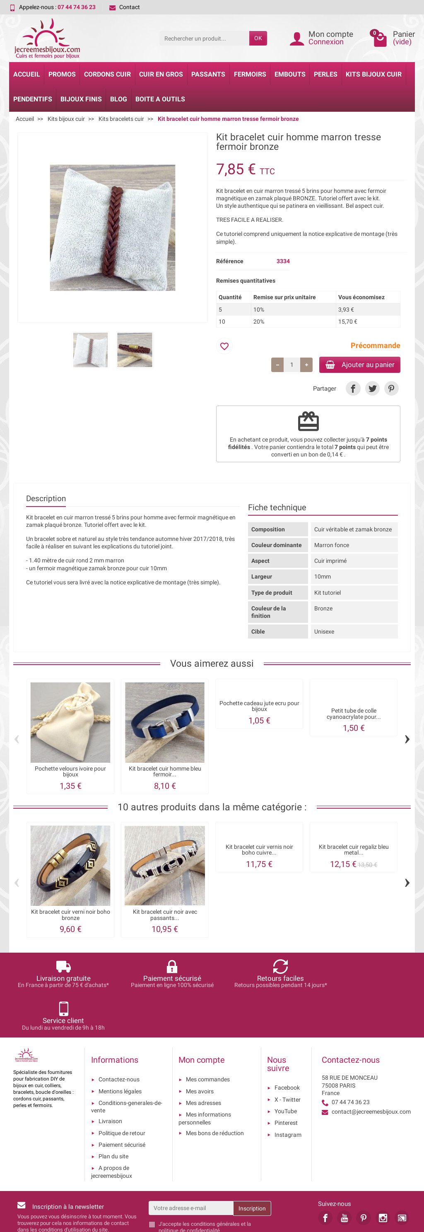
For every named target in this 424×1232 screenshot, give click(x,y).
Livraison (110, 1079)
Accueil (26, 74)
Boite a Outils (160, 99)
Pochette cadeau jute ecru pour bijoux (259, 707)
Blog (118, 99)
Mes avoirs (200, 1050)
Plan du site (113, 1115)
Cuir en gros (161, 74)
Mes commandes (208, 1038)
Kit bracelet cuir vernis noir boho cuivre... (259, 850)
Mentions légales (120, 1050)
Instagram (288, 1093)
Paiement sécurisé (122, 1103)
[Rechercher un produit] (204, 38)
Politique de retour (122, 1091)
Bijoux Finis (81, 99)
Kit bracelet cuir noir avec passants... (165, 916)
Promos (62, 74)
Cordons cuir (107, 74)
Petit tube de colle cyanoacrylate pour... (354, 714)
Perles (325, 74)
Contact (124, 7)
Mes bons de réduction (215, 1091)
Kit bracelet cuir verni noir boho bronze (70, 916)
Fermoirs (250, 74)
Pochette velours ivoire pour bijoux (70, 772)
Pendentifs (32, 99)
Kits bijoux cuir (374, 74)
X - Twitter (288, 1058)
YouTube (286, 1069)
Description (46, 499)
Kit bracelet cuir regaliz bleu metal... (354, 850)
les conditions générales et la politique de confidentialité (205, 1185)
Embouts (290, 74)
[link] (353, 389)
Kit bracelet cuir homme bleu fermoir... (165, 772)
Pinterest (286, 1081)
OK (258, 38)
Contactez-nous (119, 1038)
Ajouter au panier (356, 365)
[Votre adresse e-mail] (191, 1167)
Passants (208, 74)
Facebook (287, 1046)
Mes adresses (203, 1061)
